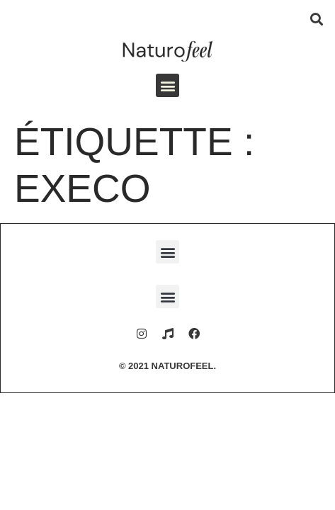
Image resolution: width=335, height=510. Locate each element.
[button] (316, 18)
